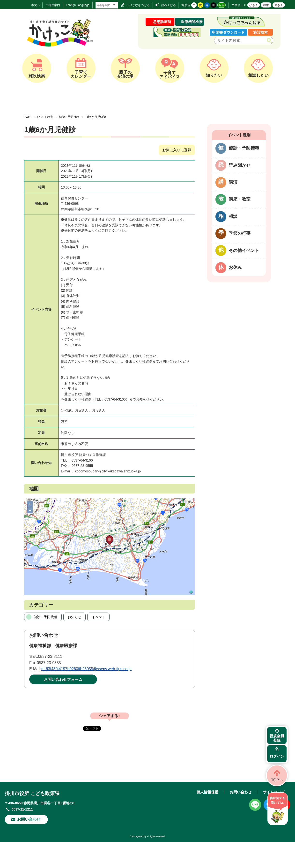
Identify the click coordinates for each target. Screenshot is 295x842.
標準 (266, 5)
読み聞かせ (240, 165)
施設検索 (260, 32)
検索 (270, 40)
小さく (253, 5)
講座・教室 (240, 199)
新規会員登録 (277, 738)
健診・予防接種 (69, 117)
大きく (278, 5)
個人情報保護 (207, 792)
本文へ (35, 5)
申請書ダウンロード (228, 32)
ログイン (277, 756)
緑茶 (221, 5)
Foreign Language (77, 5)
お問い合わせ (28, 819)
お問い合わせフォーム (63, 679)
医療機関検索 (192, 22)
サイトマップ (274, 792)
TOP (27, 117)
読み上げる (168, 5)
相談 (233, 216)
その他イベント (244, 250)
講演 (233, 182)
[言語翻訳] (107, 5)
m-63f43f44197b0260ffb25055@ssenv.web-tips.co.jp (86, 669)
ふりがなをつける (138, 5)
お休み (235, 267)
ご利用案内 (52, 5)
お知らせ (74, 617)
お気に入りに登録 (176, 150)
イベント (98, 617)
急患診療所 (162, 22)
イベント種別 (44, 117)
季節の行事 (240, 233)
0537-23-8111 (50, 656)
